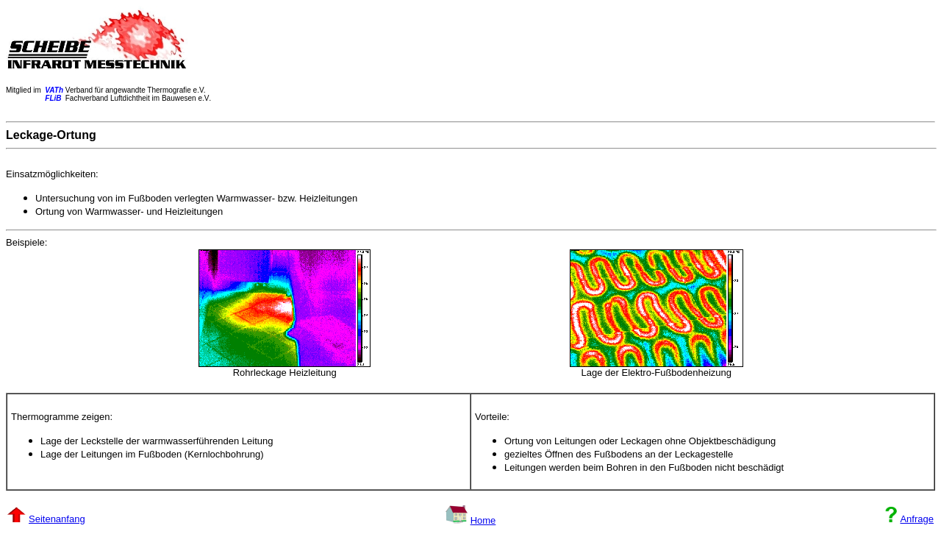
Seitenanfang (57, 518)
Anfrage (917, 518)
